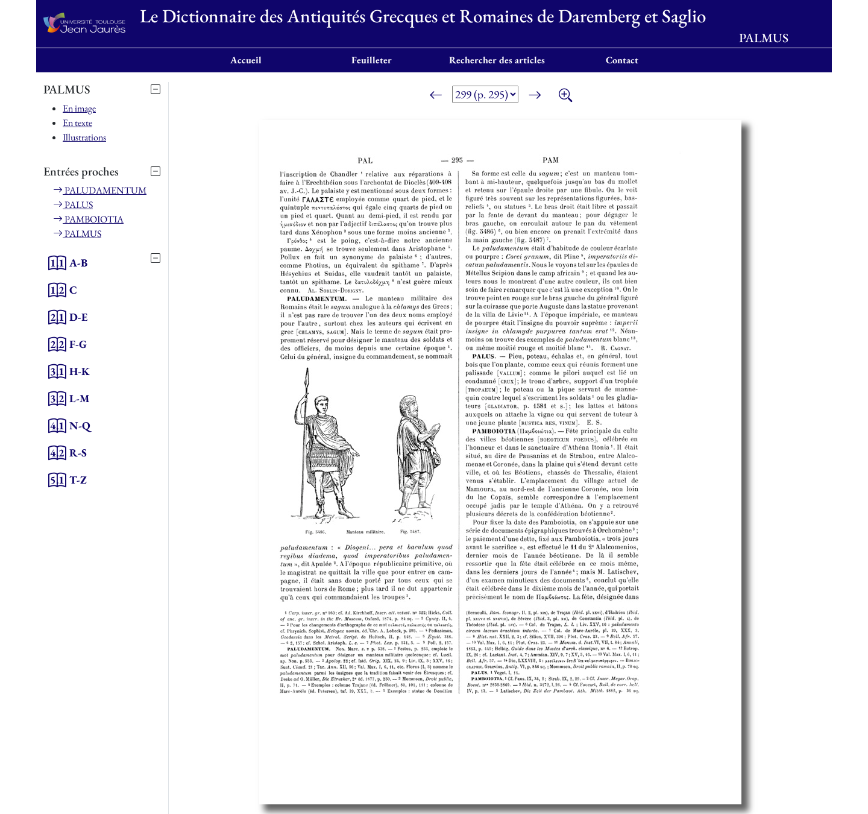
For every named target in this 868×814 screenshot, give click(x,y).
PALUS (73, 204)
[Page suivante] (534, 96)
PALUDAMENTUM (99, 190)
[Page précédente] (435, 96)
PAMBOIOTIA (88, 219)
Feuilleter (371, 60)
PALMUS (77, 233)
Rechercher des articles (497, 60)
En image (79, 108)
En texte (77, 122)
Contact (622, 60)
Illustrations (84, 137)
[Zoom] (565, 96)
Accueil (246, 60)
